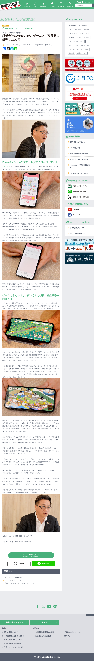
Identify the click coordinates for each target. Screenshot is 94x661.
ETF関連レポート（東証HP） (80, 173)
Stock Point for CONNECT (13, 578)
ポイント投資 (33, 44)
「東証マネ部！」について (73, 632)
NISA (81, 33)
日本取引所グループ (77, 228)
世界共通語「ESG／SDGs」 (13, 640)
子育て (79, 37)
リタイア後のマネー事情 (12, 643)
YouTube (80, 2)
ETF (88, 41)
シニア (71, 45)
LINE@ (56, 606)
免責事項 (67, 636)
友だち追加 (45, 564)
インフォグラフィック (75, 49)
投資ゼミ (43, 6)
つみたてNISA (73, 33)
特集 (35, 6)
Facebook (76, 2)
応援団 (52, 6)
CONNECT (41, 44)
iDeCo (70, 29)
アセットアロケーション (76, 41)
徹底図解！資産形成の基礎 (44, 632)
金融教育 (86, 29)
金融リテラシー (82, 53)
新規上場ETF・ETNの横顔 (79, 154)
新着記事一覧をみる (14, 622)
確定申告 (71, 37)
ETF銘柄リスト (75, 148)
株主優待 (78, 29)
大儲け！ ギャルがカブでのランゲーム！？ (19, 583)
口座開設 (87, 37)
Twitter (78, 2)
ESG (77, 45)
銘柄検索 (61, 6)
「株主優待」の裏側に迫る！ (14, 636)
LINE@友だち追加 (79, 191)
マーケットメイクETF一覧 (79, 159)
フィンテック (24, 44)
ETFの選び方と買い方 (77, 142)
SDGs (86, 49)
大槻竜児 (48, 44)
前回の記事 (6, 166)
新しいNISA (72, 25)
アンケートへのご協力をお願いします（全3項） (31, 555)
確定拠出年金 (83, 25)
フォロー (21, 564)
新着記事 (27, 6)
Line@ (83, 2)
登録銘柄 (70, 6)
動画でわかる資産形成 (43, 636)
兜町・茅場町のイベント (78, 234)
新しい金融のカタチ (11, 632)
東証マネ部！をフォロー (81, 197)
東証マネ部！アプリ (80, 186)
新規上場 (71, 53)
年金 (87, 33)
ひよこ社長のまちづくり (13, 580)
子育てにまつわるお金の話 (13, 647)
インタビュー (14, 44)
